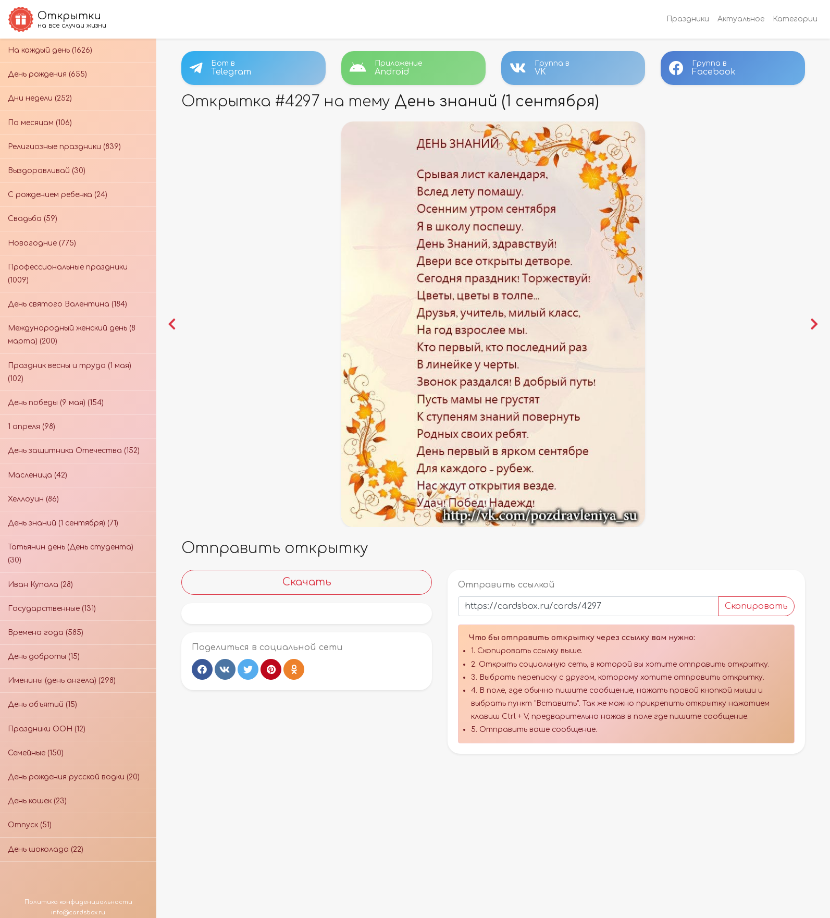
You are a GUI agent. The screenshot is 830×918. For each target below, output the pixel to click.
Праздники (687, 19)
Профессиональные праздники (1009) (68, 273)
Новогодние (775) (42, 243)
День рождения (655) (47, 74)
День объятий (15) (42, 704)
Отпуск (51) (30, 825)
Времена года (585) (45, 633)
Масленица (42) (37, 475)
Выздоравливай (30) (46, 171)
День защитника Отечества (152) (74, 451)
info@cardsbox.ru (78, 912)
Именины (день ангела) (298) (62, 680)
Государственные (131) (52, 609)
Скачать (306, 582)
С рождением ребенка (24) (57, 195)
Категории (795, 19)
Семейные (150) (36, 753)
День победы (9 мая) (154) (56, 403)
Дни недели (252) (40, 98)
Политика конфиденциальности (78, 902)
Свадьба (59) (32, 219)
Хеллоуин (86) (33, 499)
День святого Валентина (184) (67, 304)
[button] (172, 324)
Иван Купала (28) (40, 585)
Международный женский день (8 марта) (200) (71, 334)
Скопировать (756, 606)
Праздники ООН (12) (46, 729)
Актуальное (740, 19)
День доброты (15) (44, 656)
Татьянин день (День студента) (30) (70, 553)
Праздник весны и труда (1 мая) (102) (69, 372)
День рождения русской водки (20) (74, 777)
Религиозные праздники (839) (64, 147)
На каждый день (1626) (50, 50)
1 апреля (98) (31, 427)
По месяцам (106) (40, 123)
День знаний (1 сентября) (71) (63, 523)
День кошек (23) (37, 801)
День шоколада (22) (45, 849)
